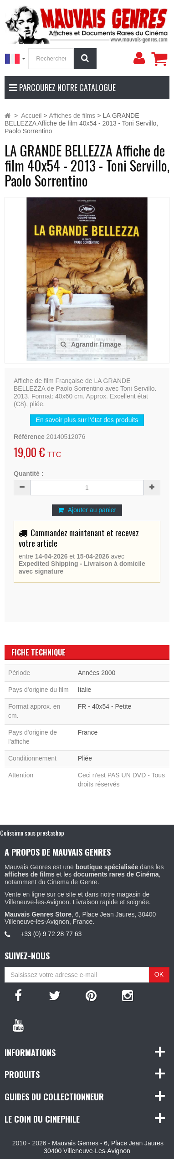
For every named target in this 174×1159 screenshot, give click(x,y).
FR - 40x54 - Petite (105, 706)
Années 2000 (97, 672)
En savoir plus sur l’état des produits (87, 419)
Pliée (85, 758)
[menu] (139, 58)
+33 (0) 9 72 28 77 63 (51, 933)
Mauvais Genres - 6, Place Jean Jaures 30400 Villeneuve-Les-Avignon (104, 1146)
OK (159, 974)
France (88, 732)
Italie (85, 689)
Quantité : (28, 473)
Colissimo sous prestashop (32, 832)
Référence (29, 436)
